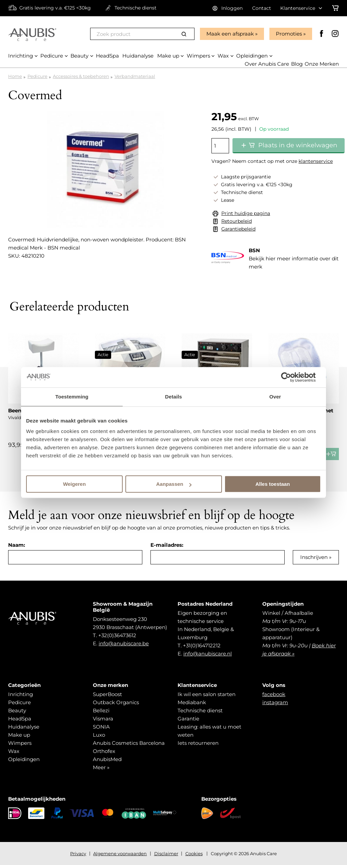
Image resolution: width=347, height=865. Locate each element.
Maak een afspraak (230, 33)
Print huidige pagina (245, 213)
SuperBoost (107, 694)
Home (15, 76)
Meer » (101, 767)
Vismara (103, 718)
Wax (13, 751)
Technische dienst (200, 710)
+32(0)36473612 (117, 635)
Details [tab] (173, 396)
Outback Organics (116, 702)
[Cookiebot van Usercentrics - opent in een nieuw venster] (291, 377)
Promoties (289, 33)
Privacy (78, 853)
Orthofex (104, 751)
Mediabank (192, 702)
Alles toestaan (273, 484)
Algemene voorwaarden (120, 853)
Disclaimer (166, 853)
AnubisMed (107, 759)
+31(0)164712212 (202, 645)
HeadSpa (19, 718)
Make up (19, 735)
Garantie (188, 718)
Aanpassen (173, 484)
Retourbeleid (236, 221)
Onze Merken (322, 64)
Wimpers (20, 743)
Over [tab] (275, 396)
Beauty (17, 710)
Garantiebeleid (238, 229)
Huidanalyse (23, 726)
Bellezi (101, 710)
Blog (297, 64)
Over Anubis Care (267, 64)
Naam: (16, 545)
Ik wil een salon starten (207, 694)
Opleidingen (24, 759)
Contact (261, 8)
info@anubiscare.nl (207, 653)
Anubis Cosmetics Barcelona (129, 743)
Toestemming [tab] (71, 396)
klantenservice (316, 161)
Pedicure (37, 76)
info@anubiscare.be (124, 643)
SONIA (101, 726)
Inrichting (20, 694)
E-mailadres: (166, 545)
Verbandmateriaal (135, 76)
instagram (275, 702)
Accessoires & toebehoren (81, 76)
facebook (273, 694)
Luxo (99, 735)
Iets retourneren (198, 743)
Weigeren (74, 484)
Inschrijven (314, 557)
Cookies (194, 853)
